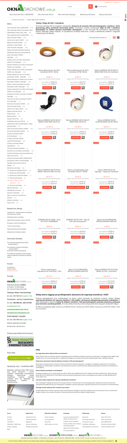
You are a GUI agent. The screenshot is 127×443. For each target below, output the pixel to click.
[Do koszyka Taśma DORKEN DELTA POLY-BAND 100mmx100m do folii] (47, 187)
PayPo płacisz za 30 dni (51, 424)
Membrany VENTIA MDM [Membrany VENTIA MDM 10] (17, 173)
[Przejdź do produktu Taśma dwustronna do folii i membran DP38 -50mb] (78, 56)
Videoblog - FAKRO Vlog (14, 424)
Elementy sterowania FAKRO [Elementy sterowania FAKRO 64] (16, 104)
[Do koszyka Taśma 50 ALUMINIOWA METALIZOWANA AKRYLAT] (104, 237)
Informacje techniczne (88, 419)
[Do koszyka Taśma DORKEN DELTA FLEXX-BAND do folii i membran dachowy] (104, 287)
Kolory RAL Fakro (106, 417)
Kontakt (9, 417)
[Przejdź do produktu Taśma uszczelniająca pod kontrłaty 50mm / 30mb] (78, 155)
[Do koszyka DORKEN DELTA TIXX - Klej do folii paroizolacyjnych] (76, 237)
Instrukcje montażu (87, 422)
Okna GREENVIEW (106, 422)
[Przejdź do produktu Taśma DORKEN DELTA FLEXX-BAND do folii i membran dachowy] (107, 255)
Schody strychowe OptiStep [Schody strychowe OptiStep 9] (16, 148)
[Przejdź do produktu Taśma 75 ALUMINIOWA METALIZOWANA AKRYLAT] (78, 255)
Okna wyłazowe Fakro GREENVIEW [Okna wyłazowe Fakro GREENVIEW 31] (18, 35)
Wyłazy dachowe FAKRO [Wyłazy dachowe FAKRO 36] (14, 42)
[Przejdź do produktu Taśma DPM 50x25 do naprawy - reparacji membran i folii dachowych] (107, 155)
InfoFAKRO (10, 422)
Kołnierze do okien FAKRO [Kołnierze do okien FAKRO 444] (15, 40)
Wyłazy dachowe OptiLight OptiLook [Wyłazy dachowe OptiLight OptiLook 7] (18, 50)
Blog (8, 429)
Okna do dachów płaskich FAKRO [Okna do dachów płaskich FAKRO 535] (17, 129)
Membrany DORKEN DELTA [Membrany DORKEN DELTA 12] (18, 170)
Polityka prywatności (32, 427)
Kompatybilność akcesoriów (90, 427)
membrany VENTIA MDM (85, 307)
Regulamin (29, 422)
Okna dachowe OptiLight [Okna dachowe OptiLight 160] (15, 47)
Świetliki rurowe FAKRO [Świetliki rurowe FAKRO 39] (14, 45)
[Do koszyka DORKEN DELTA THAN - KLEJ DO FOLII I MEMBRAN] (47, 237)
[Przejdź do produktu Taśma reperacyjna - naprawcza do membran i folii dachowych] (49, 255)
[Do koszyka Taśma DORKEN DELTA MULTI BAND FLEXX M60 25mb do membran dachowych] (47, 137)
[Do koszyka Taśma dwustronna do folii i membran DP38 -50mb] (76, 87)
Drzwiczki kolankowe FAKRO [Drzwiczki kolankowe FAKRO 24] (16, 131)
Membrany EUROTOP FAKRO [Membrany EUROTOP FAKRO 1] (19, 175)
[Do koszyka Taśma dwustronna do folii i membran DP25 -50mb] (47, 87)
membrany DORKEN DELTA (65, 307)
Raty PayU (48, 422)
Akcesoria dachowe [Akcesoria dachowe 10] (16, 185)
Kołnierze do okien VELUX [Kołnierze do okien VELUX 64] (15, 109)
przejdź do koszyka (12, 271)
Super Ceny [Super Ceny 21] (11, 203)
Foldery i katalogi (12, 427)
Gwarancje (85, 417)
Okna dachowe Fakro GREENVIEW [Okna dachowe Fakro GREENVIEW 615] (17, 28)
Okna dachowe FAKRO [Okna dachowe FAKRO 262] (14, 37)
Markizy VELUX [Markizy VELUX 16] (11, 116)
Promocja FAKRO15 (68, 430)
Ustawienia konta (31, 417)
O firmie (9, 419)
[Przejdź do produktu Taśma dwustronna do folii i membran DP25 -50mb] (49, 56)
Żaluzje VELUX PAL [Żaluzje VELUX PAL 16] (13, 119)
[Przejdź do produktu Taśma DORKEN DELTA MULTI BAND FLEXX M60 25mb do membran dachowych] (49, 105)
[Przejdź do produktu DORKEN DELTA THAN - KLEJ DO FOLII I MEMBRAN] (49, 205)
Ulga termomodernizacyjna (71, 428)
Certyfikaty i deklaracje (88, 424)
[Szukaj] (90, 6)
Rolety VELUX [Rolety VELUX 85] (11, 114)
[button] (54, 87)
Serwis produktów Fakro (108, 427)
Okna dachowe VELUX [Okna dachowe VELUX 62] (14, 106)
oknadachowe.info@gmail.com (18, 313)
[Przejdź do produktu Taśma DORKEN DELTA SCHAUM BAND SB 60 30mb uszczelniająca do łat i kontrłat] (107, 105)
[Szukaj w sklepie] (77, 6)
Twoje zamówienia (31, 419)
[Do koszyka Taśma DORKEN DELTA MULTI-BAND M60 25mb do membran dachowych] (76, 137)
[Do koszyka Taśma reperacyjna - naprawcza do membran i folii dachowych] (47, 287)
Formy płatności (49, 419)
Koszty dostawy (49, 417)
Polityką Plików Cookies (52, 441)
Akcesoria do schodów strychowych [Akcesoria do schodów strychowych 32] (18, 151)
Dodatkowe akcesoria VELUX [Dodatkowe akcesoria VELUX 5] (16, 121)
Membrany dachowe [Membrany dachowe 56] (13, 168)
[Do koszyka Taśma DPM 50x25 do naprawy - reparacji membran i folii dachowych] (104, 187)
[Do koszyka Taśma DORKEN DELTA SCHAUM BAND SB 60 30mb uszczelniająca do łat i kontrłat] (104, 137)
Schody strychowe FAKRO (108, 424)
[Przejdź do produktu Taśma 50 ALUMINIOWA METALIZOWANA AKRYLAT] (107, 205)
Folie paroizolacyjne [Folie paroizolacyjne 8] (16, 178)
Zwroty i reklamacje (31, 424)
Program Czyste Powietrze (70, 421)
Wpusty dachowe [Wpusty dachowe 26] (12, 188)
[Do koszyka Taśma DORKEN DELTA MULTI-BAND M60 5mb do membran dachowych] (104, 87)
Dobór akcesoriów (106, 419)
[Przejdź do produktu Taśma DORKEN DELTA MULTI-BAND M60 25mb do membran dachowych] (78, 105)
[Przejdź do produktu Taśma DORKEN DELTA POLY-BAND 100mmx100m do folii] (49, 155)
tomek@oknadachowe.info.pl (17, 309)
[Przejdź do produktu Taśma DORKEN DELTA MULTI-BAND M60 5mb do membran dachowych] (107, 56)
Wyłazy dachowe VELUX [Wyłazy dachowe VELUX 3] (14, 111)
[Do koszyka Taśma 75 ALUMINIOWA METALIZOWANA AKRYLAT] (76, 287)
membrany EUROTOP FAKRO (105, 307)
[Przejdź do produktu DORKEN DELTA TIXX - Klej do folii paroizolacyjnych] (78, 205)
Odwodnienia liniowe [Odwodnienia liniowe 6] (14, 190)
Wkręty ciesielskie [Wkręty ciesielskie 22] (12, 200)
